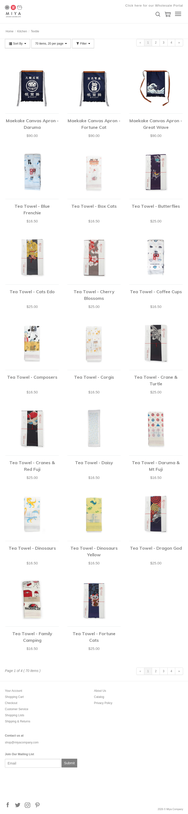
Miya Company (29, 11)
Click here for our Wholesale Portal (154, 5)
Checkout (11, 703)
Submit (69, 763)
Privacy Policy (103, 703)
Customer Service (16, 709)
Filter (83, 43)
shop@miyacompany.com (21, 742)
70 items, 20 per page (51, 43)
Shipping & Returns (17, 721)
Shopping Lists (14, 715)
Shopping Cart (14, 697)
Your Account (13, 691)
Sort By (17, 43)
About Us (100, 691)
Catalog (99, 697)
